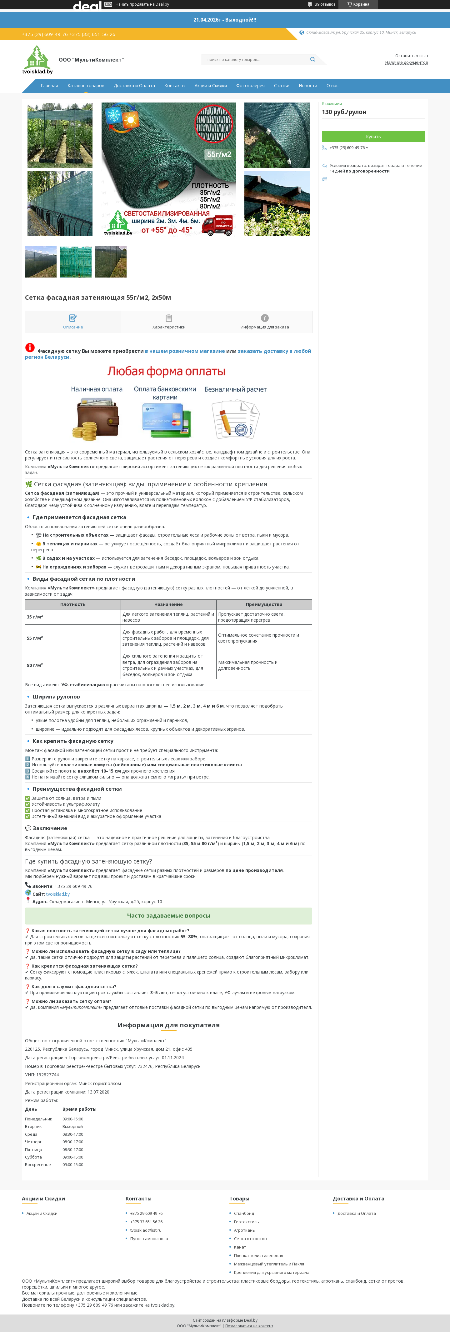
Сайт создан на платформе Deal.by (225, 1320)
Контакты (174, 85)
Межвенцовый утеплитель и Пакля (269, 1264)
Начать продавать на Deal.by (142, 4)
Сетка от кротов (250, 1238)
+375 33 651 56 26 (146, 1221)
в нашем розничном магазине (185, 351)
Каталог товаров (86, 85)
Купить (373, 136)
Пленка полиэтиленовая (258, 1255)
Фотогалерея (250, 85)
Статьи (281, 85)
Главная (49, 85)
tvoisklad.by (58, 894)
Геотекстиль (246, 1221)
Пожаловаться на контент (249, 1326)
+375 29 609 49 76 (146, 1213)
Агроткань (244, 1230)
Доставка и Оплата (134, 85)
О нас (332, 85)
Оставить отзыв (411, 56)
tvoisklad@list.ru (146, 1230)
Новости (308, 85)
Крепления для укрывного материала (271, 1272)
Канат (240, 1247)
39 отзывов (325, 4)
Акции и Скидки (211, 85)
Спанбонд (244, 1213)
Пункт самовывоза (149, 1238)
